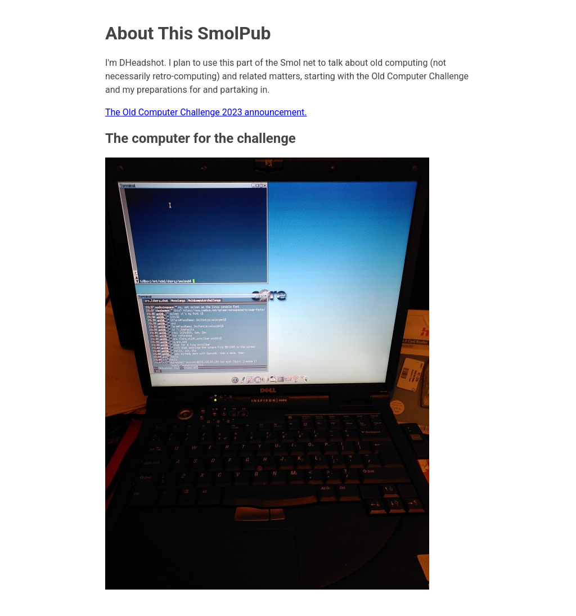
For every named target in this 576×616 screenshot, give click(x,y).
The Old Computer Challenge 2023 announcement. (206, 112)
